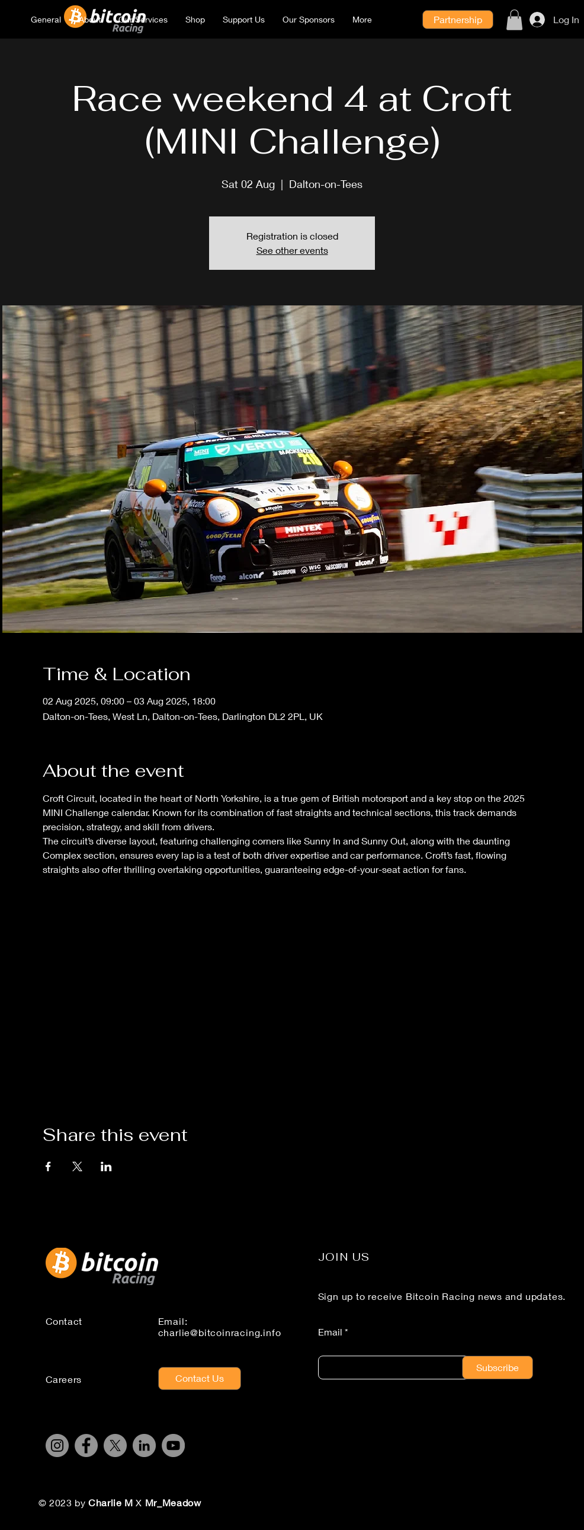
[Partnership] (457, 19)
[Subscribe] (497, 1367)
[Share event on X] (77, 1166)
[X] (115, 1445)
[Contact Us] (199, 1378)
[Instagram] (57, 1445)
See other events (292, 250)
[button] (514, 19)
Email (330, 1332)
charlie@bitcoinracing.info (219, 1332)
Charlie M (112, 1502)
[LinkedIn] (144, 1445)
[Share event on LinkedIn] (106, 1166)
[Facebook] (86, 1445)
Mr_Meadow (173, 1502)
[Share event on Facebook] (48, 1166)
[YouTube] (173, 1445)
